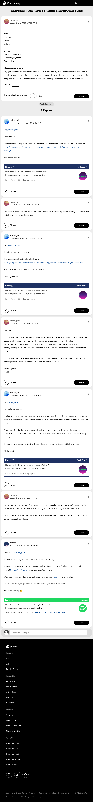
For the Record (12, 669)
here (55, 576)
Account (15, 85)
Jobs (8, 663)
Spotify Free (11, 764)
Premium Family (13, 754)
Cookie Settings (44, 793)
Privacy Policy (33, 793)
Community (12, 3)
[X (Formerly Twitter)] (17, 775)
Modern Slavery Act (12, 797)
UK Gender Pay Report (38, 797)
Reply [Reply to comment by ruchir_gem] (81, 96)
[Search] (76, 3)
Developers (11, 686)
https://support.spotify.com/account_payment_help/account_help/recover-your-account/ (43, 262)
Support (10, 715)
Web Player (11, 720)
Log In (82, 3)
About (9, 658)
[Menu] (88, 3)
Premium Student (14, 759)
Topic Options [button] (45, 104)
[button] (88, 21)
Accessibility (65, 793)
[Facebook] (25, 775)
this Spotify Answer (19, 569)
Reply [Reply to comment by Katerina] (81, 623)
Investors (10, 697)
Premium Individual (14, 743)
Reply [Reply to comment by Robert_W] (81, 191)
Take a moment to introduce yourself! (50, 612)
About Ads (55, 793)
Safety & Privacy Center (19, 793)
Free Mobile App (13, 725)
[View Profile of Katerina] (13, 542)
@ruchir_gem (12, 129)
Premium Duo (12, 748)
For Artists (10, 681)
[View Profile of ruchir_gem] (15, 20)
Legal (8, 793)
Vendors (10, 702)
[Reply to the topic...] (48, 632)
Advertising (11, 692)
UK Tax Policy (25, 797)
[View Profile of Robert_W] (14, 120)
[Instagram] (9, 775)
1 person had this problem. (16, 95)
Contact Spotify (13, 731)
